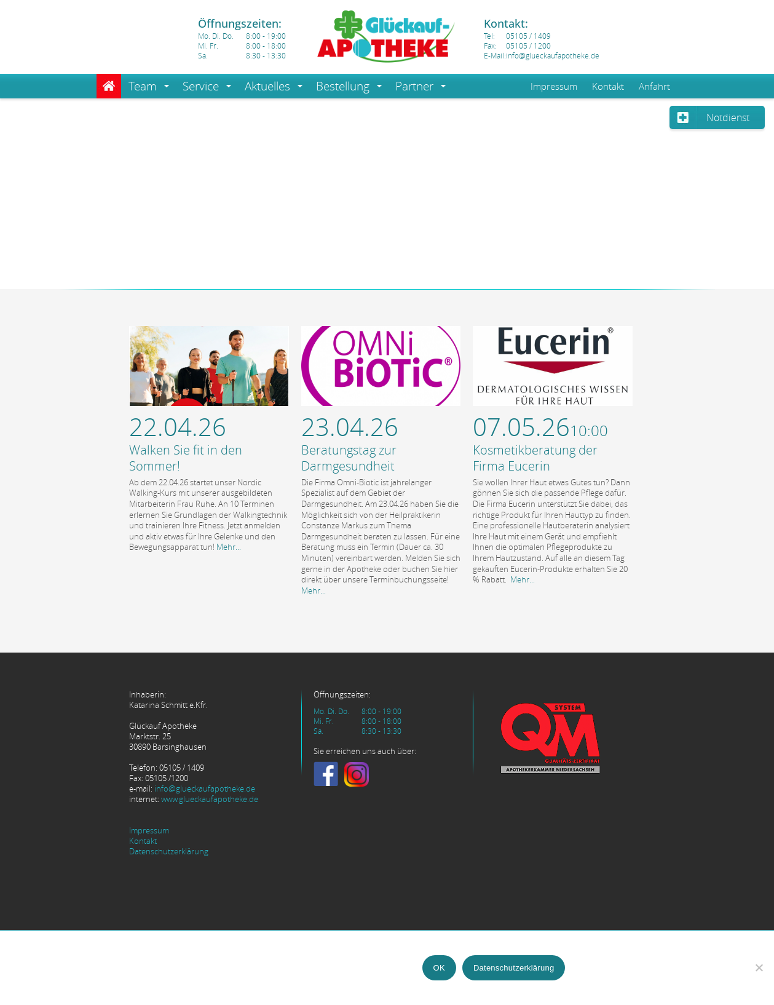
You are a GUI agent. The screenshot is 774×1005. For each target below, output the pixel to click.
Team (142, 86)
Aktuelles (267, 86)
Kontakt (608, 86)
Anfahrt (654, 86)
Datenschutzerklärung (168, 851)
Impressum (554, 86)
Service (201, 86)
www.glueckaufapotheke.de (209, 799)
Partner (414, 86)
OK (439, 967)
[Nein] (758, 967)
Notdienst (727, 117)
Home (109, 86)
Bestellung (342, 86)
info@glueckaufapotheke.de (204, 789)
